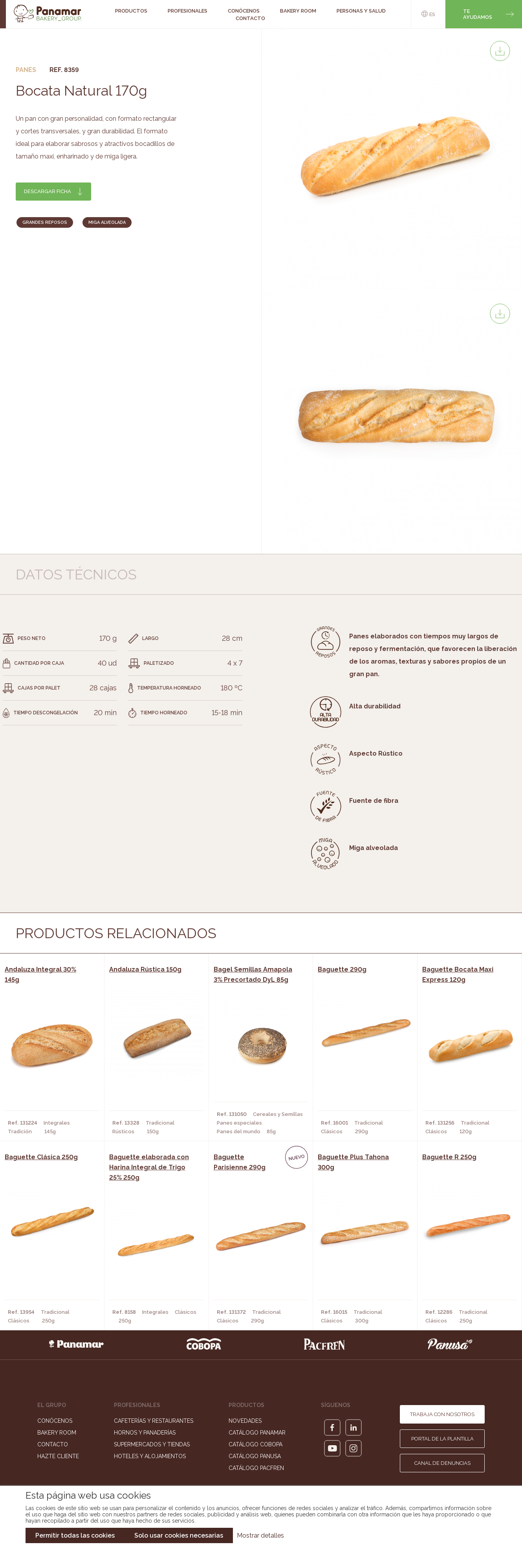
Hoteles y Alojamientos (150, 1456)
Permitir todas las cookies (75, 1535)
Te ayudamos (477, 14)
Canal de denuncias (442, 1463)
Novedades (245, 1421)
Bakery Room (56, 1432)
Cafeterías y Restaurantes (153, 1421)
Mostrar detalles (260, 1535)
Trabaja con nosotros (442, 1414)
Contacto (250, 18)
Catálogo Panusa (255, 1456)
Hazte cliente (58, 1456)
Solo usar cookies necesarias (178, 1535)
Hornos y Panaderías (145, 1432)
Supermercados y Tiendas (152, 1444)
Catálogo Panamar (257, 1432)
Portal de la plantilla (442, 1439)
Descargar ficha (47, 191)
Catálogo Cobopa (255, 1444)
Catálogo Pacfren (256, 1468)
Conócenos (54, 1421)
